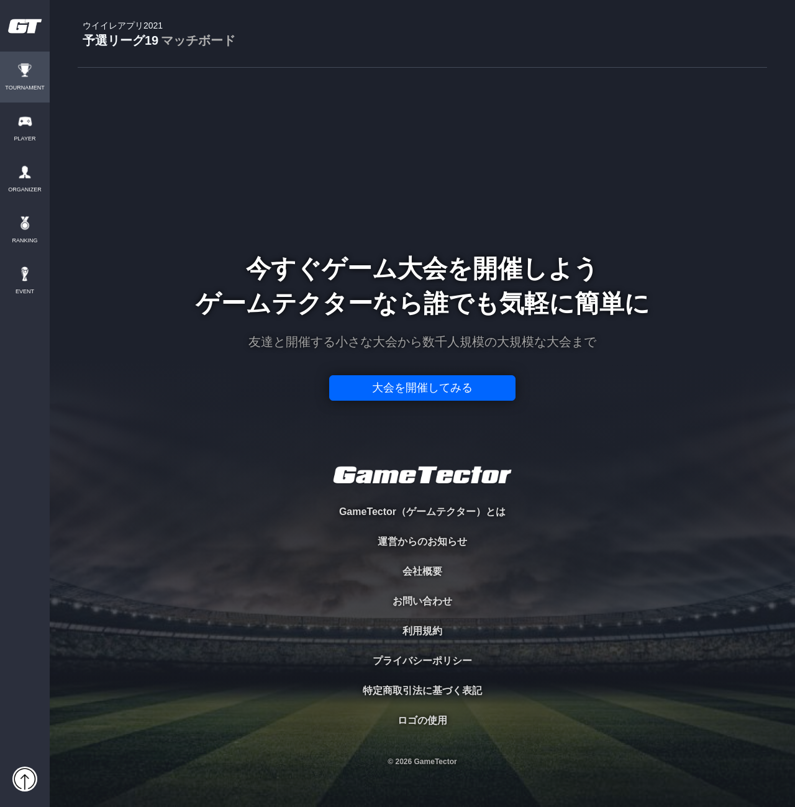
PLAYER (25, 139)
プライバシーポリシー (422, 660)
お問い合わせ (422, 601)
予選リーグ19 (159, 34)
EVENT (25, 291)
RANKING (24, 241)
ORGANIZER (25, 190)
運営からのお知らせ (422, 541)
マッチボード (198, 40)
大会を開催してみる (422, 387)
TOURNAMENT (24, 88)
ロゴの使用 (422, 720)
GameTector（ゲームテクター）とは (422, 511)
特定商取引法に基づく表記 (422, 690)
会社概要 (422, 571)
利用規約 (422, 631)
